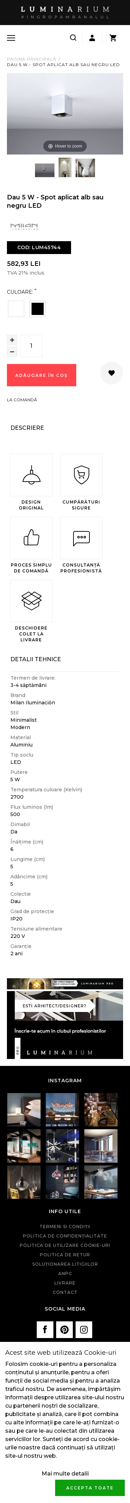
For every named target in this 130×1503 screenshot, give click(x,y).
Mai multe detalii (65, 1473)
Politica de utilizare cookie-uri (65, 1245)
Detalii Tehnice (35, 659)
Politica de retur (65, 1254)
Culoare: (20, 291)
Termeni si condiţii (65, 1226)
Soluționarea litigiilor (65, 1264)
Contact (65, 1292)
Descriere (27, 428)
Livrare (65, 1283)
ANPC (65, 1273)
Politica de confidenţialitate (65, 1236)
